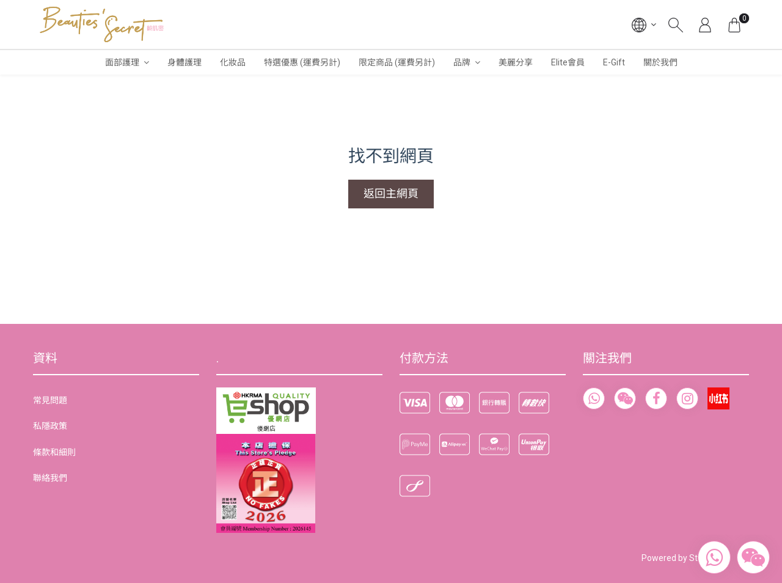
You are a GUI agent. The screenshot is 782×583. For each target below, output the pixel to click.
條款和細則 (54, 452)
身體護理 (184, 62)
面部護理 (122, 62)
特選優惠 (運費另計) (302, 62)
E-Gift (614, 62)
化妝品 (233, 62)
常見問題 (50, 400)
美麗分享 (516, 62)
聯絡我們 (50, 478)
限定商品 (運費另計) (397, 62)
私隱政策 (50, 426)
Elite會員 (568, 62)
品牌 (461, 62)
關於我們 (660, 62)
